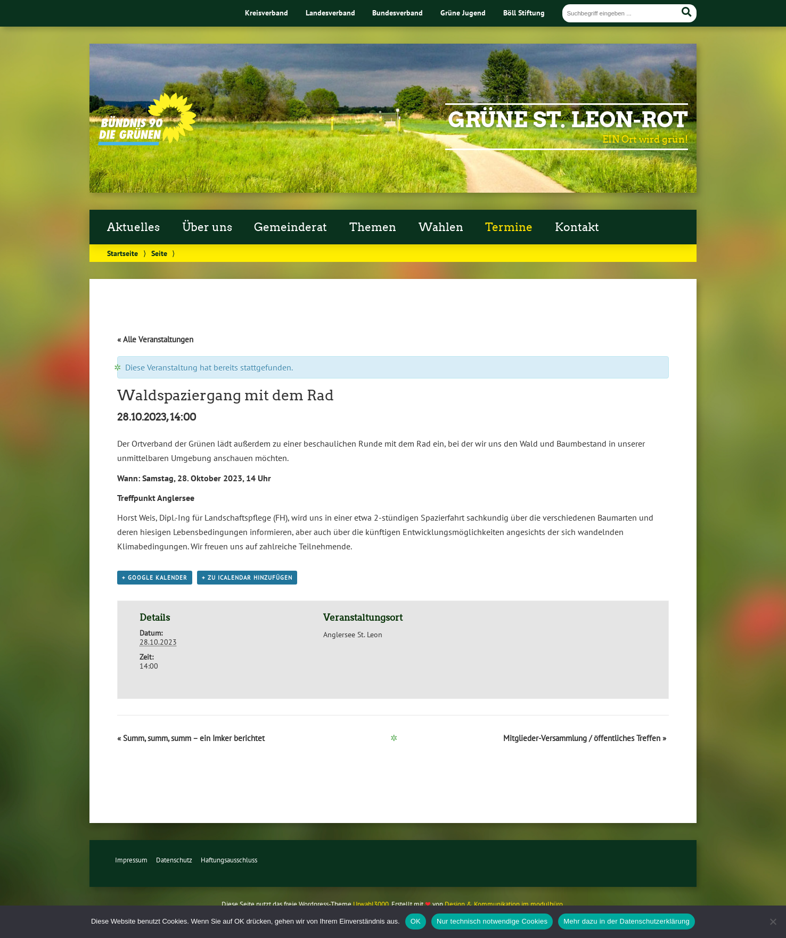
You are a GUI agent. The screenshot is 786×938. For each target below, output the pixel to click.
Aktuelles (133, 227)
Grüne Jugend (463, 12)
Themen (372, 227)
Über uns (207, 227)
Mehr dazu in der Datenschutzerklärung (626, 921)
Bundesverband (397, 12)
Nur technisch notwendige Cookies (492, 921)
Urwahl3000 (371, 904)
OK (416, 921)
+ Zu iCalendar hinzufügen (247, 577)
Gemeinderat (290, 227)
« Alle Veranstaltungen (155, 339)
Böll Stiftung (524, 12)
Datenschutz (174, 860)
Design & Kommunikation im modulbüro (504, 904)
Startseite (122, 253)
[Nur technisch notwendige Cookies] (772, 921)
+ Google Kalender (154, 577)
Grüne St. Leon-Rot (568, 120)
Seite (159, 253)
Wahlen (441, 227)
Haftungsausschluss (229, 860)
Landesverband (330, 12)
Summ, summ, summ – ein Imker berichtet (191, 738)
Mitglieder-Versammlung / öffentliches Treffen (584, 738)
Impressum (131, 860)
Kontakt (577, 227)
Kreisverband (266, 12)
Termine (509, 227)
